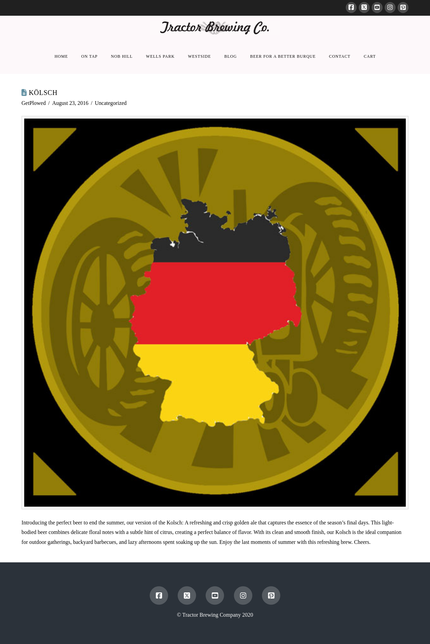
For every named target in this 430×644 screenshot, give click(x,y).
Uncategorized (111, 103)
